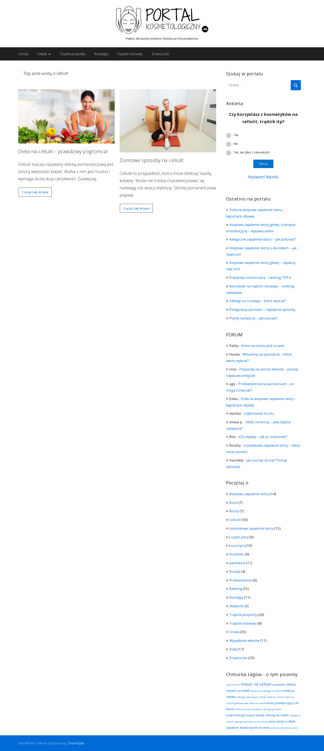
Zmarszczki (160, 53)
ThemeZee (76, 743)
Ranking (235, 588)
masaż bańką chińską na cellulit (267, 715)
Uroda (23, 53)
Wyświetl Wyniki (263, 177)
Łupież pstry (239, 537)
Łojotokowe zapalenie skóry (251, 528)
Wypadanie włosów (245, 640)
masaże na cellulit (238, 690)
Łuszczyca (237, 545)
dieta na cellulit (275, 697)
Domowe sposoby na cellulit (151, 160)
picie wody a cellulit (282, 721)
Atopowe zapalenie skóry (249, 493)
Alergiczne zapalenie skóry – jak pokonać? (263, 239)
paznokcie (237, 562)
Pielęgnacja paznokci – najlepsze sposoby (263, 309)
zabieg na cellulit (272, 709)
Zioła (233, 649)
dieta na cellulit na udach (284, 727)
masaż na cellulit (256, 684)
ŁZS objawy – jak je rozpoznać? (263, 436)
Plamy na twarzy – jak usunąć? (254, 318)
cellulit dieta (233, 684)
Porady (235, 571)
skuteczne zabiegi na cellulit (266, 690)
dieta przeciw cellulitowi (248, 709)
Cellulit (44, 53)
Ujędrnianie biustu (259, 413)
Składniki (236, 606)
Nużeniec (236, 554)
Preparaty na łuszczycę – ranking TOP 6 (261, 277)
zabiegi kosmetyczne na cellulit (251, 721)
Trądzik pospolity (72, 53)
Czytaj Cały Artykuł (34, 192)
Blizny (234, 511)
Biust (233, 502)
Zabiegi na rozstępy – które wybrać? (258, 300)
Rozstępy (101, 53)
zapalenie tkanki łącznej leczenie (248, 727)
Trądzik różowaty (130, 53)
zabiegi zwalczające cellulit (251, 697)
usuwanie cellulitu (284, 684)
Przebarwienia (241, 580)
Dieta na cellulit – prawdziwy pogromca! (63, 151)
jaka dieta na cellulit (255, 703)
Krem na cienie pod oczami (263, 345)
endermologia (235, 715)
